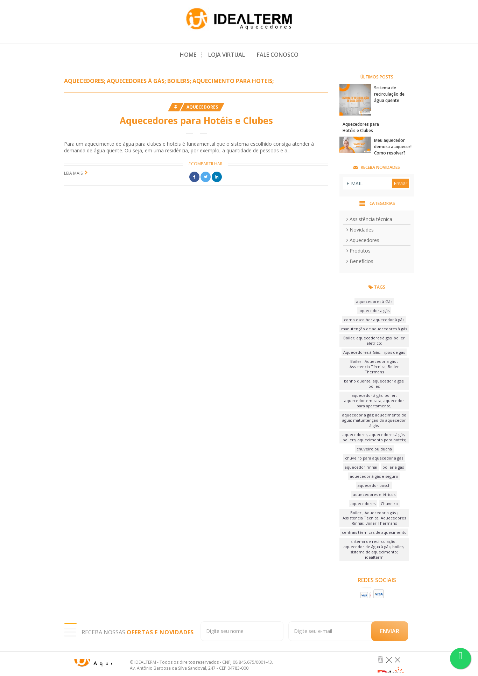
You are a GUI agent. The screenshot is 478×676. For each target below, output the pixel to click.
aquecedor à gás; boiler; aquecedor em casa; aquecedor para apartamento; (374, 400)
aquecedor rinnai (361, 467)
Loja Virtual (226, 54)
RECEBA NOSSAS (138, 632)
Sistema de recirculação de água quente (389, 94)
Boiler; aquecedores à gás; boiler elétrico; (374, 340)
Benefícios (359, 261)
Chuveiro (389, 503)
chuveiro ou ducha (374, 448)
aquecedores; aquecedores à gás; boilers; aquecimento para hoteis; (374, 437)
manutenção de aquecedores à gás (374, 328)
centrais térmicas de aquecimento (374, 532)
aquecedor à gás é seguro (374, 476)
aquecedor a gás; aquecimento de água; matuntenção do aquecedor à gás (374, 420)
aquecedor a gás (374, 310)
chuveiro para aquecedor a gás (374, 458)
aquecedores (363, 503)
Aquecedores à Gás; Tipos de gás (374, 352)
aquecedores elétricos (374, 494)
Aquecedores (202, 107)
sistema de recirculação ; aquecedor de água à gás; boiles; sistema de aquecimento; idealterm (374, 549)
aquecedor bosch (374, 485)
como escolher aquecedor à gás (374, 319)
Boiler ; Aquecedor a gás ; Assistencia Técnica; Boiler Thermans (374, 366)
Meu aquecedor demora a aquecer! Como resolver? (393, 146)
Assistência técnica (369, 219)
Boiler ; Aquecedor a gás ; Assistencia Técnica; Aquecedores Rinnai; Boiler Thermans (374, 518)
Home (188, 54)
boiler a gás (393, 467)
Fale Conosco (277, 54)
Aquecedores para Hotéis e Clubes (196, 120)
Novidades (360, 229)
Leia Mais (73, 173)
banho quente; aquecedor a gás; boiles (374, 383)
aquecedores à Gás (374, 301)
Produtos (358, 250)
